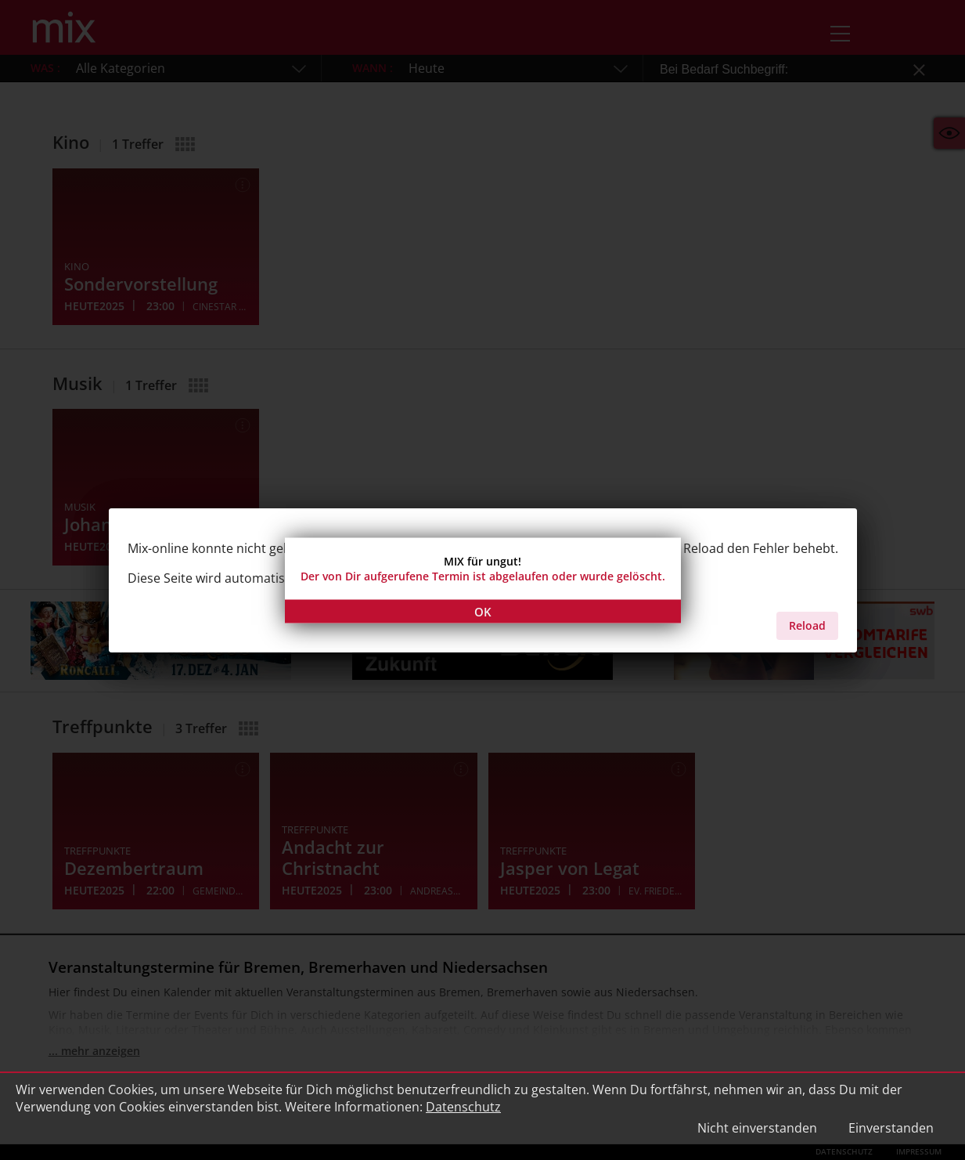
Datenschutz (463, 1106)
